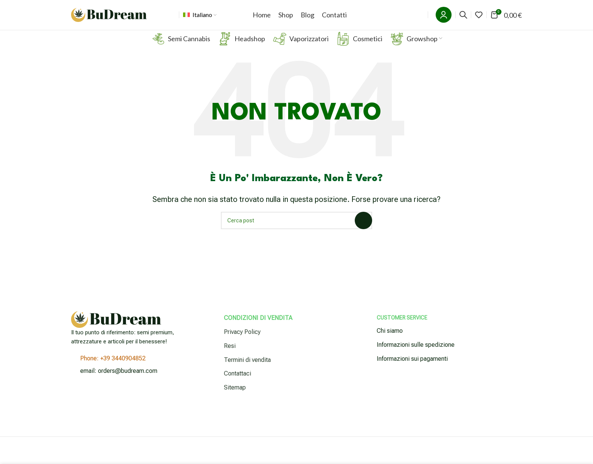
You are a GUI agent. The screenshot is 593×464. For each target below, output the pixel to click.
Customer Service (402, 327)
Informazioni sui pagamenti (412, 368)
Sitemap (235, 396)
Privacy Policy (242, 341)
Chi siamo (390, 340)
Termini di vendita (247, 369)
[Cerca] (463, 19)
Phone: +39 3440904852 (113, 368)
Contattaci (237, 383)
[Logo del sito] (109, 19)
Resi (230, 355)
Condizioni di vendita (258, 327)
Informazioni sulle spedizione (416, 354)
